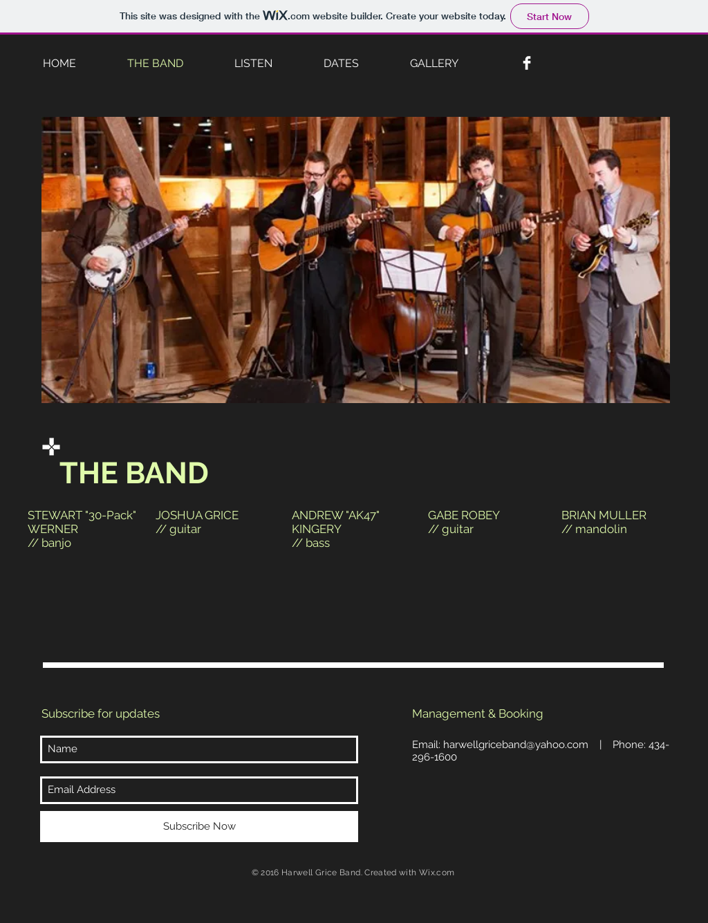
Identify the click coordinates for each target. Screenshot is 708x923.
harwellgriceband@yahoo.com (515, 744)
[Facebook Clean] (527, 63)
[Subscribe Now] (199, 826)
